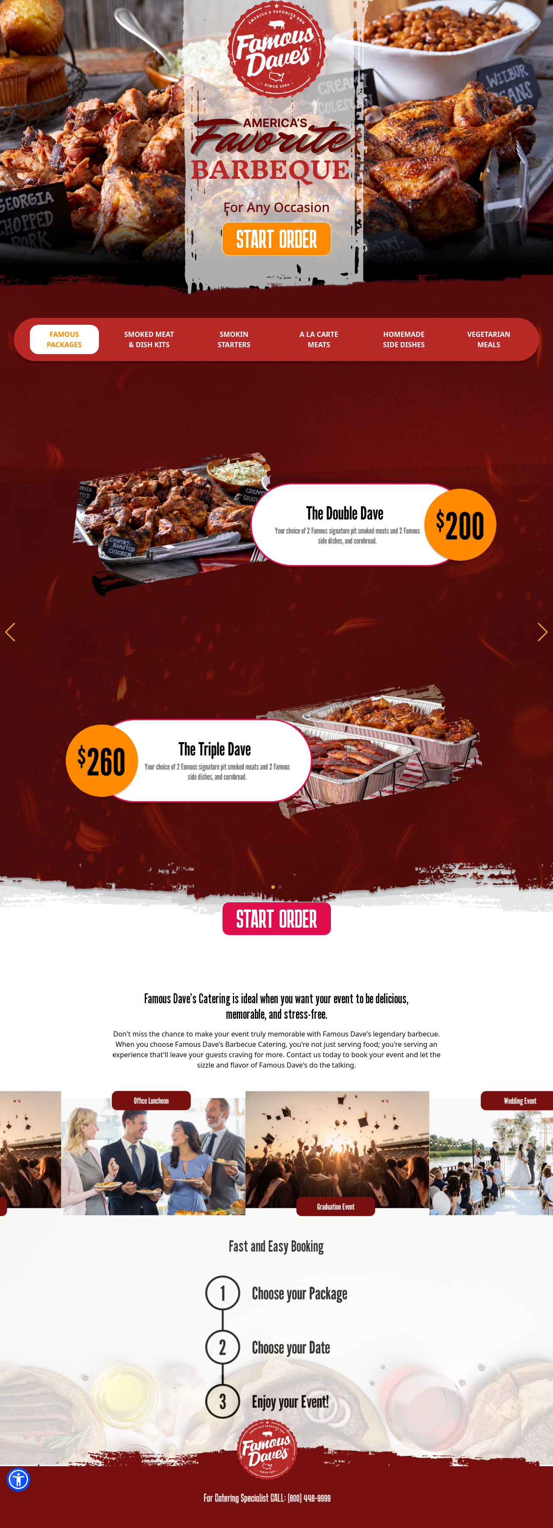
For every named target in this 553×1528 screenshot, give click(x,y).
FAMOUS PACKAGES (64, 339)
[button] (18, 1479)
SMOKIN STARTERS (234, 339)
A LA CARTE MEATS (319, 339)
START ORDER (276, 238)
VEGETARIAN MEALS (488, 339)
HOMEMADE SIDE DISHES (404, 339)
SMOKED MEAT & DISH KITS (149, 339)
